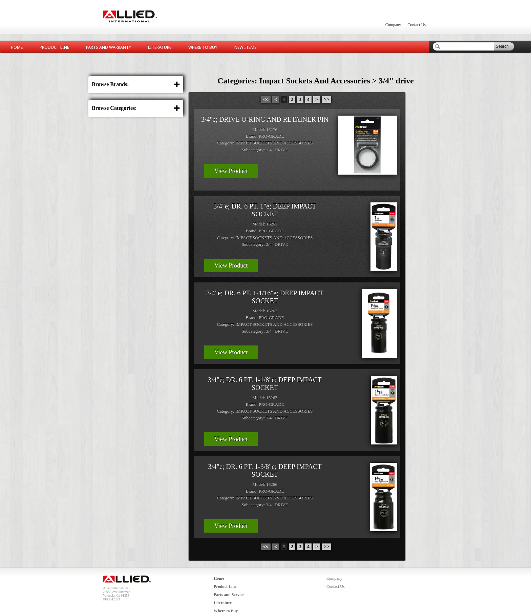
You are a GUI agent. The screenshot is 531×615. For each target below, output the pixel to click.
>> (326, 99)
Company (393, 24)
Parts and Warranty (108, 47)
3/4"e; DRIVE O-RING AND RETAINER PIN (264, 119)
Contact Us (416, 24)
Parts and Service (229, 594)
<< (266, 99)
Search (502, 46)
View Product (231, 170)
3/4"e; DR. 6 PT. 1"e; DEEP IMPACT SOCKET (264, 210)
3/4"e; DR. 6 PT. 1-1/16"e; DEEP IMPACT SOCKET (264, 296)
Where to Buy (202, 47)
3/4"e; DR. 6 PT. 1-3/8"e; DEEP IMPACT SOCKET (265, 470)
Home (17, 47)
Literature (159, 47)
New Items (245, 47)
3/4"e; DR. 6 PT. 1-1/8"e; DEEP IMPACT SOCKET (265, 383)
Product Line (54, 47)
